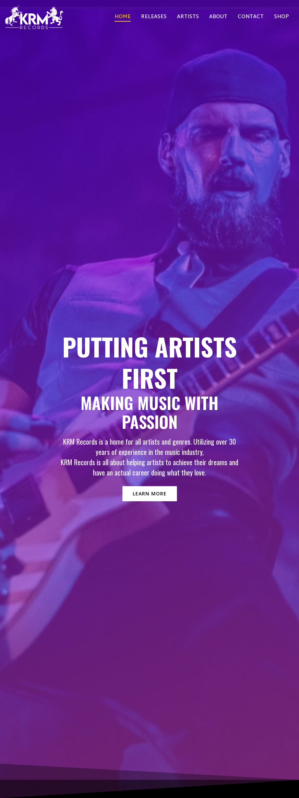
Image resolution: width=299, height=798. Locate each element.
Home (123, 17)
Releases (154, 17)
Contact (251, 17)
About (218, 17)
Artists (188, 17)
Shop (281, 17)
